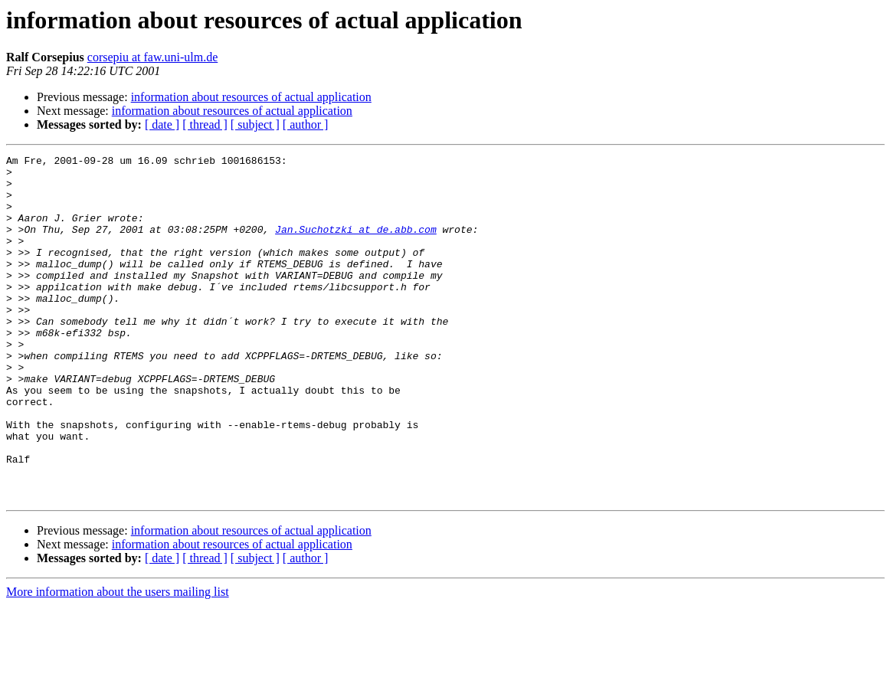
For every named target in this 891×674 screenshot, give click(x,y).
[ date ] (162, 124)
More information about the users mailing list (117, 660)
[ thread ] (205, 124)
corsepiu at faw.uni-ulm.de (152, 57)
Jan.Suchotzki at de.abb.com (356, 245)
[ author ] (306, 124)
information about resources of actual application (251, 96)
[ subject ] (255, 124)
